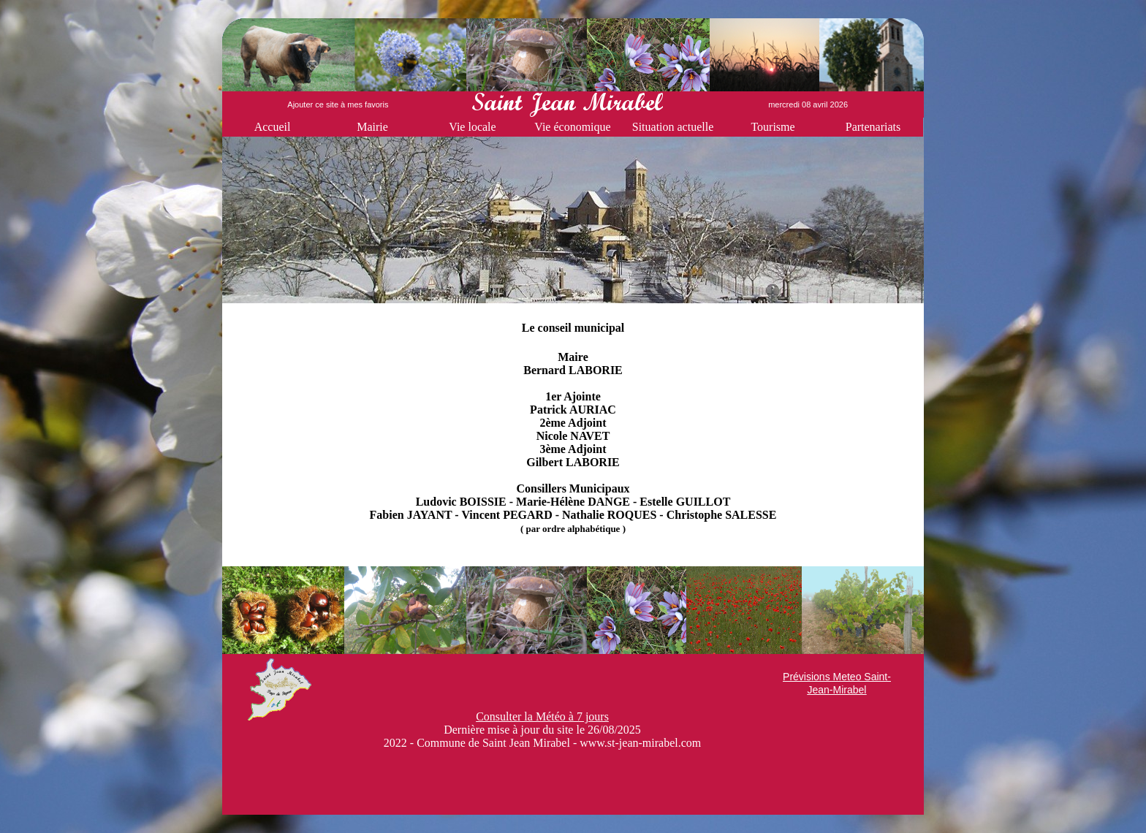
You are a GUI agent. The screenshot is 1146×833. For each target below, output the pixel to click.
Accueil (272, 127)
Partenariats (873, 127)
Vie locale (472, 127)
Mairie (372, 127)
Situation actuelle (673, 127)
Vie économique (572, 127)
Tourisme (772, 127)
